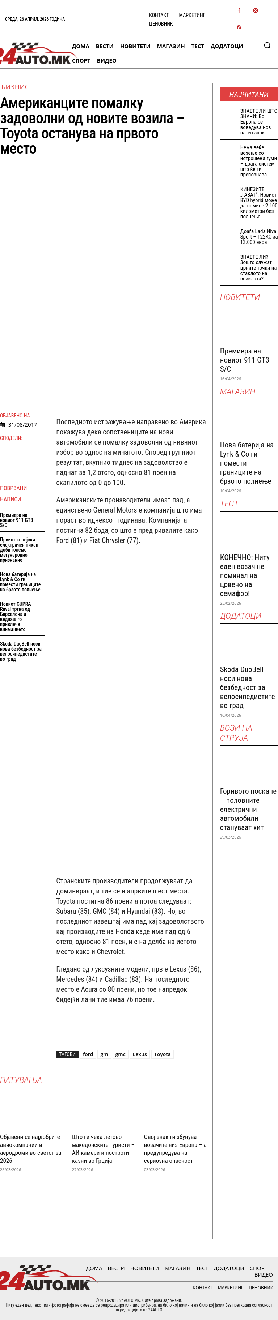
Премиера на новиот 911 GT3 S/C (16, 520)
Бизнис (15, 86)
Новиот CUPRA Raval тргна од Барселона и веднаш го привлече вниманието (15, 616)
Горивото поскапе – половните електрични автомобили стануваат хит (248, 809)
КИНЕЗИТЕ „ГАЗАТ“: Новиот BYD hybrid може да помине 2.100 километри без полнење (259, 203)
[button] (267, 45)
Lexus (140, 1054)
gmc (120, 1054)
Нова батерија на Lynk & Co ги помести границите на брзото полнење (20, 581)
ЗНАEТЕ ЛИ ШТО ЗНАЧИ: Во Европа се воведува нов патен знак (259, 122)
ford (88, 1054)
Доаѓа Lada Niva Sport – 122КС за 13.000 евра (259, 236)
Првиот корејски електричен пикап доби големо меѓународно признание (19, 550)
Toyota (162, 1054)
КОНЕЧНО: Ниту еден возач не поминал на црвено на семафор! (245, 575)
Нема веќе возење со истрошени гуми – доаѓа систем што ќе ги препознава (258, 161)
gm (104, 1054)
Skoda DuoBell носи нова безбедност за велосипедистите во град (21, 651)
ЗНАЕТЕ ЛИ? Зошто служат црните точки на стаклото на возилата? (258, 268)
